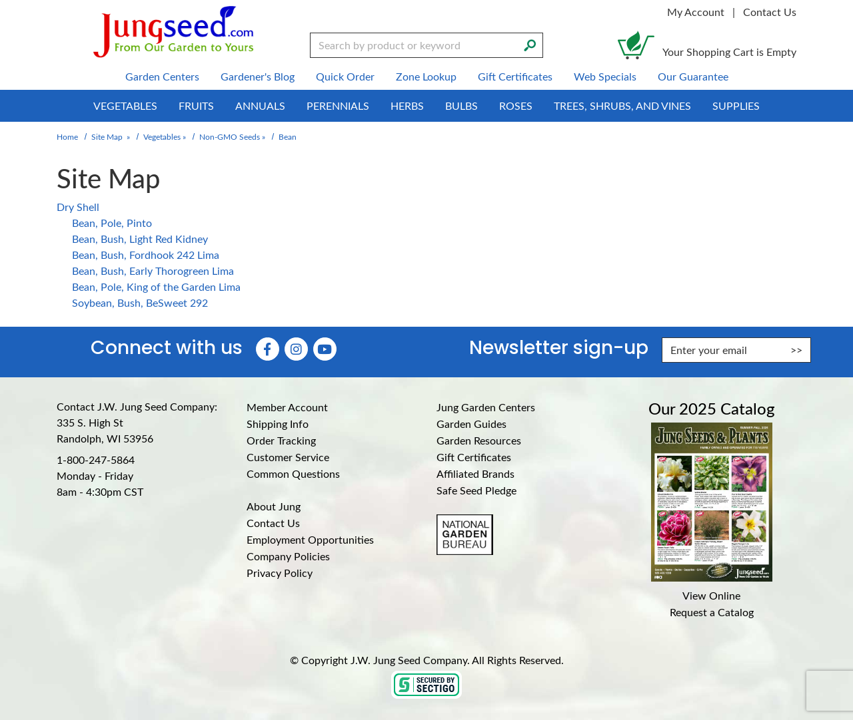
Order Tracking (281, 440)
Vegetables (162, 136)
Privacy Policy (280, 573)
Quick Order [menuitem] (345, 76)
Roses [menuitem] (515, 105)
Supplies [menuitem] (736, 105)
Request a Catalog (712, 612)
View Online (711, 595)
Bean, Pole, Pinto (112, 223)
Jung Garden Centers (485, 407)
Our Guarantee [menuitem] (693, 76)
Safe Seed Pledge (476, 490)
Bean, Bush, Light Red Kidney (140, 239)
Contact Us (769, 12)
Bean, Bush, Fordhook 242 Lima (145, 255)
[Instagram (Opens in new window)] (296, 349)
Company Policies (288, 556)
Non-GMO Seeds (229, 136)
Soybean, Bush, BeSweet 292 (140, 302)
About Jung (274, 506)
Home (67, 136)
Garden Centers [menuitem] (162, 76)
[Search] (530, 44)
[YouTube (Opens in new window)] (325, 349)
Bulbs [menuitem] (461, 105)
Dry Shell (78, 207)
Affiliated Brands (475, 473)
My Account (695, 12)
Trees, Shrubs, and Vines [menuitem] (622, 105)
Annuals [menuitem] (260, 105)
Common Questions (293, 473)
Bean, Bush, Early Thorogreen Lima (153, 270)
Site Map (107, 136)
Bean (288, 136)
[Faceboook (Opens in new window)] (267, 349)
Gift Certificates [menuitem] (515, 76)
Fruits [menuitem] (196, 105)
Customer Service (288, 457)
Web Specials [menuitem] (605, 76)
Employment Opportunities (310, 539)
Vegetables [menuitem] (125, 105)
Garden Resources (478, 440)
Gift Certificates (473, 457)
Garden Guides (471, 424)
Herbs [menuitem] (407, 105)
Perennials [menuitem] (338, 105)
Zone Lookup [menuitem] (426, 76)
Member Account (287, 407)
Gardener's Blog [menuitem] (258, 76)
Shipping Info (278, 424)
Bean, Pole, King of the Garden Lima (156, 286)
